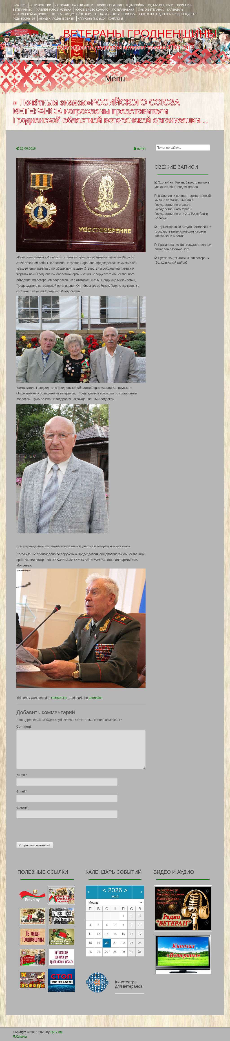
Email (20, 791)
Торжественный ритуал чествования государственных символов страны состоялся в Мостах (183, 231)
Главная (20, 5)
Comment (23, 726)
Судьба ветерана (161, 5)
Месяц (93, 902)
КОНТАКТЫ (115, 18)
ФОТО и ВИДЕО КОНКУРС (91, 9)
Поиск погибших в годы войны (120, 5)
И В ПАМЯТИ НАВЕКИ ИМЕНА (74, 5)
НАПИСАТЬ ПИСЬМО (91, 18)
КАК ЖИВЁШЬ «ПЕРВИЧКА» (118, 14)
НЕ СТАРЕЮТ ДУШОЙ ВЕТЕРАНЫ (74, 14)
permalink (95, 698)
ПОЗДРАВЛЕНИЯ (123, 9)
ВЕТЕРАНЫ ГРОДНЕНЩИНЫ (140, 33)
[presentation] (50, 829)
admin (141, 148)
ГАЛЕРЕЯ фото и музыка (53, 9)
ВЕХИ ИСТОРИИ (40, 5)
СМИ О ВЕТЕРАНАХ (151, 9)
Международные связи (56, 18)
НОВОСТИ (59, 698)
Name (20, 775)
